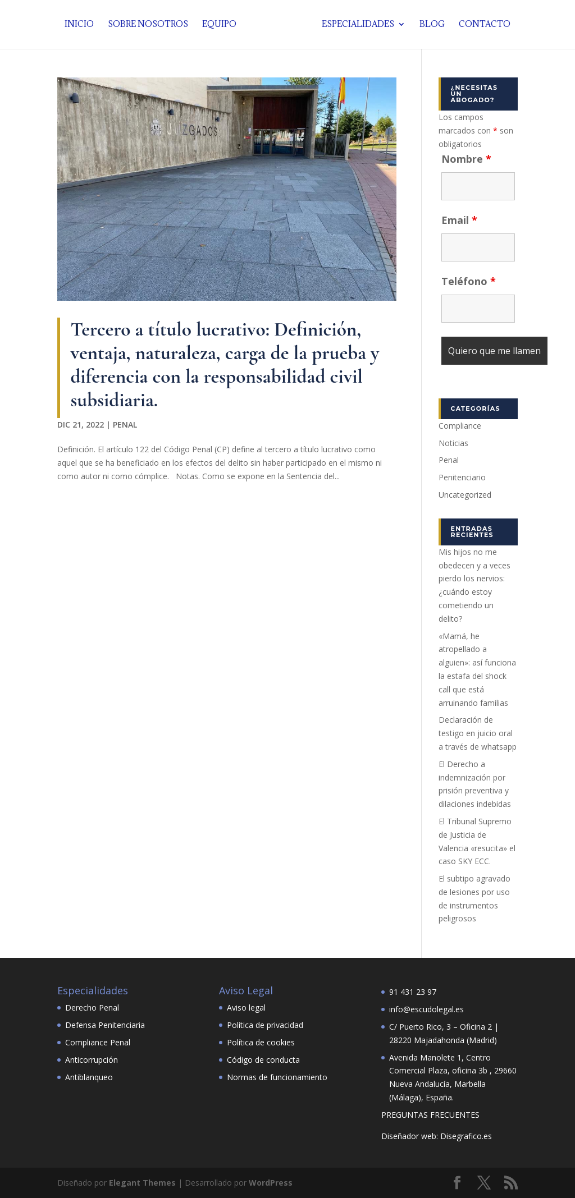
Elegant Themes (142, 1182)
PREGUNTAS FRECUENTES (430, 1114)
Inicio (82, 25)
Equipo (222, 25)
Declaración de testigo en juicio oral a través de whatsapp (478, 733)
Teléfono (468, 281)
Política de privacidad (265, 1025)
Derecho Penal (92, 1007)
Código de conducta (263, 1059)
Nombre (466, 159)
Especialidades (355, 25)
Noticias (453, 443)
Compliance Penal (97, 1042)
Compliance (460, 425)
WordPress (271, 1182)
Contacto (482, 25)
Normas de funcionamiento (277, 1077)
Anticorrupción (91, 1059)
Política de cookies (261, 1042)
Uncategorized (465, 494)
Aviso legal (246, 1007)
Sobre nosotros (151, 25)
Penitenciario (462, 477)
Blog (429, 25)
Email (459, 220)
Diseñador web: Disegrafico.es (436, 1136)
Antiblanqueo (89, 1077)
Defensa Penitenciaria (105, 1025)
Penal (125, 424)
